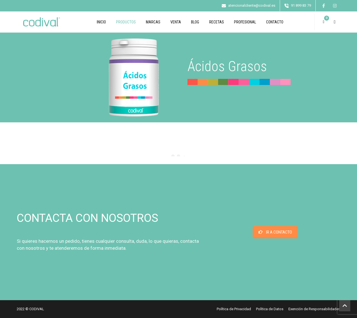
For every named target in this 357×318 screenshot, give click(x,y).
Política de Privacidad (234, 309)
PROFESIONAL (245, 22)
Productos (126, 22)
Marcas (153, 22)
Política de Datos (269, 309)
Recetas (216, 22)
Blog (195, 22)
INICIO (101, 22)
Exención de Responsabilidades (314, 309)
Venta (175, 22)
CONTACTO (274, 22)
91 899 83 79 (301, 5)
